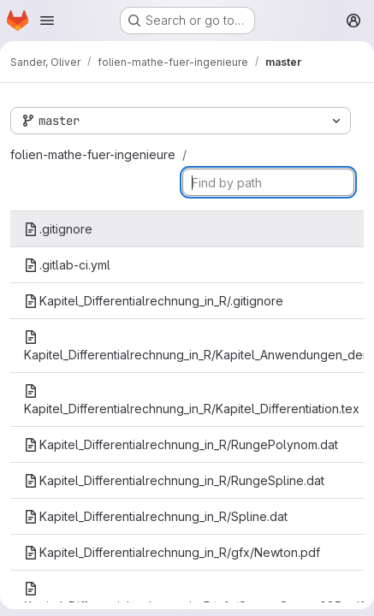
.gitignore (58, 229)
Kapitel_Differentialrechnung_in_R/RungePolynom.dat (181, 444)
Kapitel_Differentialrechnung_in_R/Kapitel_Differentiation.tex (191, 400)
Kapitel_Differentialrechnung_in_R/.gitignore (153, 300)
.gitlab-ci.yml (67, 265)
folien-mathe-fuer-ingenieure (92, 154)
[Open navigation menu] (47, 20)
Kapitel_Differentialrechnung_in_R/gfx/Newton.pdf (172, 552)
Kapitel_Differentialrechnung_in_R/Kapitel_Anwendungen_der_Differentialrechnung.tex (194, 346)
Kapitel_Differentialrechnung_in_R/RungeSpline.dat (174, 480)
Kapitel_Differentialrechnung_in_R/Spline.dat (156, 516)
